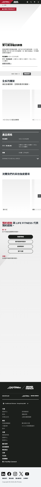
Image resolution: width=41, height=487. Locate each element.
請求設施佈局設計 (20, 241)
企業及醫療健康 (26, 417)
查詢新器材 (20, 246)
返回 (4, 5)
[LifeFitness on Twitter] (21, 474)
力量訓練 (5, 426)
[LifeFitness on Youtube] (27, 474)
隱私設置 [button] (11, 478)
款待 (3, 414)
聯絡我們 (27, 74)
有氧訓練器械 (6, 423)
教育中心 (5, 440)
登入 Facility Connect (9, 462)
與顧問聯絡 (20, 237)
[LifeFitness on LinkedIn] (3, 474)
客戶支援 (20, 251)
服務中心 (5, 437)
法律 (3, 453)
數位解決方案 (26, 423)
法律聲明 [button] (25, 478)
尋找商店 (5, 450)
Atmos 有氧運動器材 (28, 426)
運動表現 (24, 414)
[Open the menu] (38, 2)
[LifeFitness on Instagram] (15, 474)
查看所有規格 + (6, 63)
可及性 (4, 456)
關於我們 (5, 444)
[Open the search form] (31, 2)
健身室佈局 (5, 435)
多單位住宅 (5, 417)
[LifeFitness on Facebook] (9, 474)
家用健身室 (25, 411)
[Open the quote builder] (34, 2)
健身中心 (5, 411)
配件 (3, 428)
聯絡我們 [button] (4, 478)
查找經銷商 (5, 447)
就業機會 (5, 459)
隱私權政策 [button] (18, 478)
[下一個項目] (39, 106)
